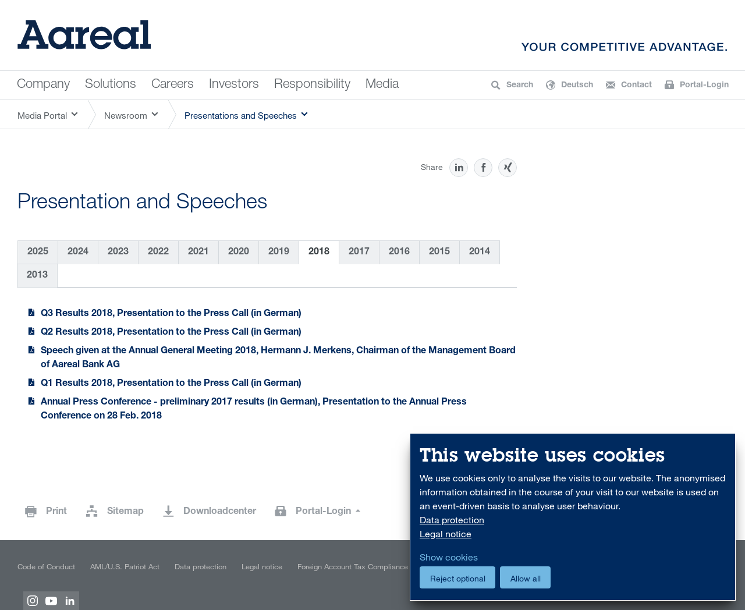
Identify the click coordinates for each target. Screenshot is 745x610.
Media (382, 85)
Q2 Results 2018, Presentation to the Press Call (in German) (171, 333)
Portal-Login (324, 512)
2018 (318, 252)
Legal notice (262, 566)
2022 (158, 252)
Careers (172, 85)
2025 (37, 252)
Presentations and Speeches (241, 115)
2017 (359, 252)
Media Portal (42, 115)
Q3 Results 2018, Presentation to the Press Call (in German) (171, 314)
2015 (439, 252)
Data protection (200, 566)
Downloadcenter (219, 512)
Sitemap (125, 512)
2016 (399, 252)
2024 (78, 252)
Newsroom (125, 115)
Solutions (110, 85)
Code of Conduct (46, 566)
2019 (278, 252)
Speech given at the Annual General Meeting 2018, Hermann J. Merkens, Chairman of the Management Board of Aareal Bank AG (278, 358)
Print (56, 512)
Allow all (525, 578)
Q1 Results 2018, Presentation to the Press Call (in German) (171, 384)
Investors (234, 85)
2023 (118, 252)
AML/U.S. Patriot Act (124, 566)
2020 (238, 252)
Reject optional (457, 578)
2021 (198, 252)
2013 (37, 276)
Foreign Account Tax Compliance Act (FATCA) (373, 566)
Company (43, 85)
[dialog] (573, 517)
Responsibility (312, 85)
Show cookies (449, 557)
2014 (479, 252)
